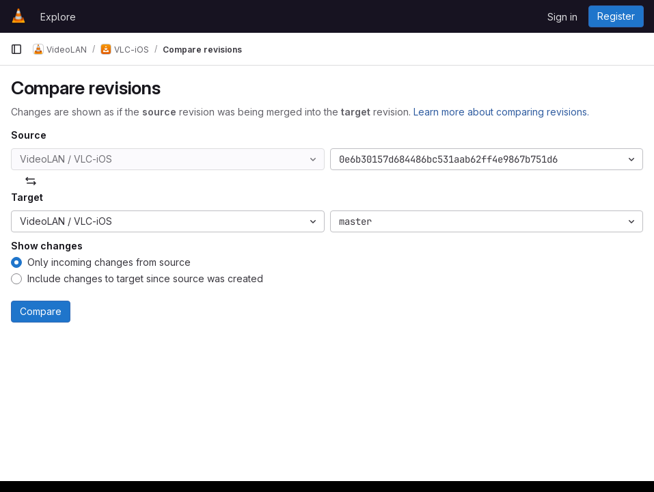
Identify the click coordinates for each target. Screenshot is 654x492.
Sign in (562, 17)
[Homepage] (18, 16)
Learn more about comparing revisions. (501, 112)
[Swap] (30, 181)
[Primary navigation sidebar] (16, 49)
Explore (58, 17)
